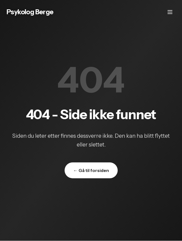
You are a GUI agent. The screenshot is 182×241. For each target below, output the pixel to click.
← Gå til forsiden (91, 170)
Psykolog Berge (30, 12)
